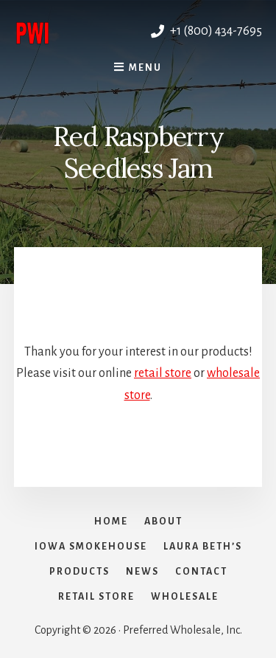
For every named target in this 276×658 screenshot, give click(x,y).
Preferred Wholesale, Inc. (76, 31)
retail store (162, 373)
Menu (145, 68)
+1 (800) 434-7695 (206, 31)
